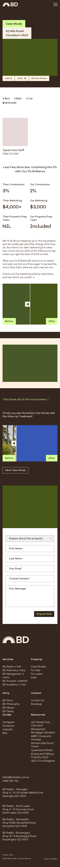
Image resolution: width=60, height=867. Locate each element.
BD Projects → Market (15, 681)
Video (21, 78)
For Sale (35, 670)
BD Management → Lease (13, 675)
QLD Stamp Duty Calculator (40, 724)
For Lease (36, 674)
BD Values (8, 707)
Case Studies (38, 666)
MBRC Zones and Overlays (41, 738)
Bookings (36, 704)
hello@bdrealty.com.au (16, 777)
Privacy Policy (8, 855)
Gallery (8, 78)
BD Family (8, 711)
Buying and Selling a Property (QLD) (42, 755)
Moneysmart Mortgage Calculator (43, 731)
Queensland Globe (42, 750)
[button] (30, 57)
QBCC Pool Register (43, 760)
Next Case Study (15, 470)
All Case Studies (39, 78)
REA (5, 733)
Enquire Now (44, 614)
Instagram (9, 722)
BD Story (8, 700)
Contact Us (37, 700)
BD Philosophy (11, 704)
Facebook (8, 725)
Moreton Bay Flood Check (42, 745)
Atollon (54, 859)
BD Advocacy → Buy (14, 670)
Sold (33, 677)
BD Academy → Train (14, 684)
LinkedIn (8, 729)
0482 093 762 (10, 780)
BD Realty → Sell (12, 666)
